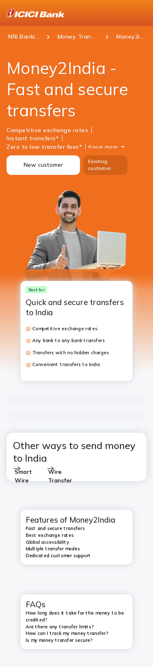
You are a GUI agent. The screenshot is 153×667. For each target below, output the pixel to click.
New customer (43, 164)
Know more (103, 147)
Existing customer (99, 164)
